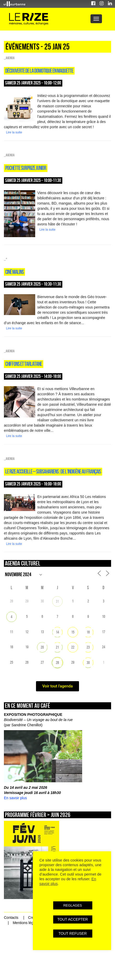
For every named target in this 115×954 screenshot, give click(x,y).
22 (72, 647)
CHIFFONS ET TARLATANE (23, 364)
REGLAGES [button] (72, 905)
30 (88, 662)
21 (57, 647)
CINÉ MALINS (14, 272)
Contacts (11, 917)
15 (72, 632)
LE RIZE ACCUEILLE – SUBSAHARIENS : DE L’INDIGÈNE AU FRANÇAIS (53, 471)
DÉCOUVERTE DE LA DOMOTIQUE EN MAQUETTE (39, 70)
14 (57, 632)
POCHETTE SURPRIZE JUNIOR (25, 168)
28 (57, 662)
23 (88, 647)
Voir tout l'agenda (57, 686)
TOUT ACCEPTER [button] (72, 919)
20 (42, 647)
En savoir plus (15, 798)
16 (88, 632)
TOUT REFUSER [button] (72, 933)
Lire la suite (14, 132)
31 (57, 601)
